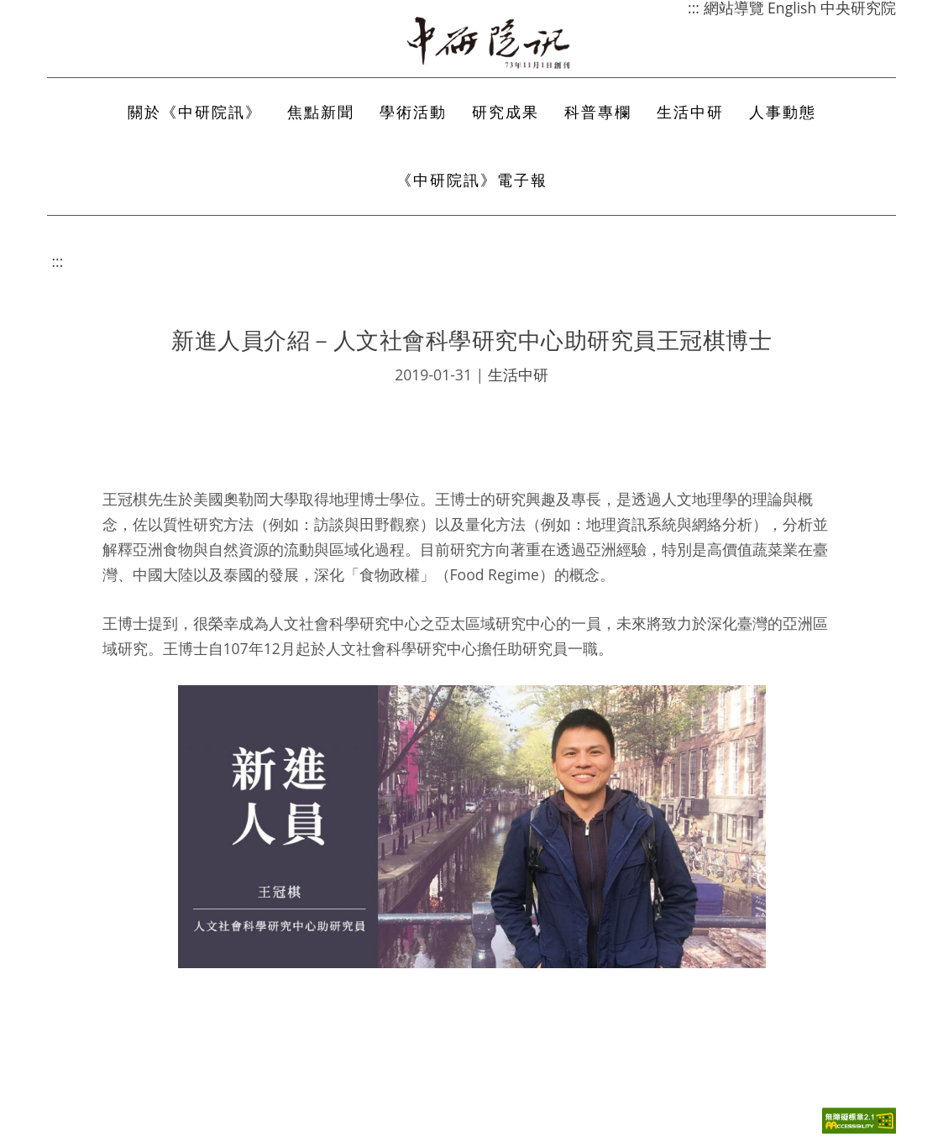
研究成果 (505, 112)
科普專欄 (597, 112)
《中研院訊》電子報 (471, 180)
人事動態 (782, 112)
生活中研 (690, 112)
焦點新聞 (320, 112)
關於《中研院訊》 (195, 112)
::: (58, 261)
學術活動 (413, 112)
